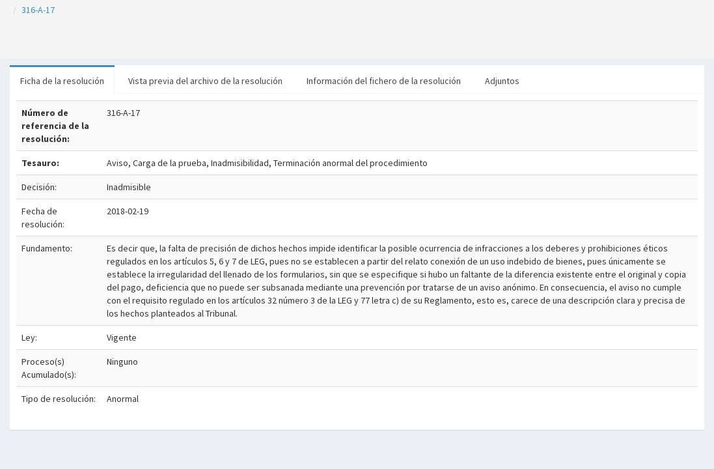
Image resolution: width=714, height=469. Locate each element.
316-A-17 (38, 10)
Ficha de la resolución (62, 81)
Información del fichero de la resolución (384, 81)
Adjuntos (502, 81)
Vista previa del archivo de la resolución (205, 81)
